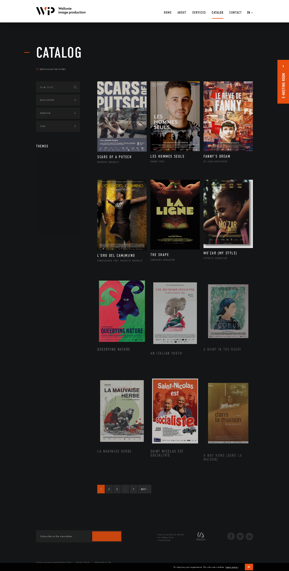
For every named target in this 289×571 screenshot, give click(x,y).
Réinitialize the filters (51, 69)
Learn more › (232, 567)
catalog (59, 52)
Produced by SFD (103, 562)
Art (42, 158)
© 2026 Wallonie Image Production (53, 562)
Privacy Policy (83, 562)
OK (249, 567)
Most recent (246, 65)
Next (144, 489)
